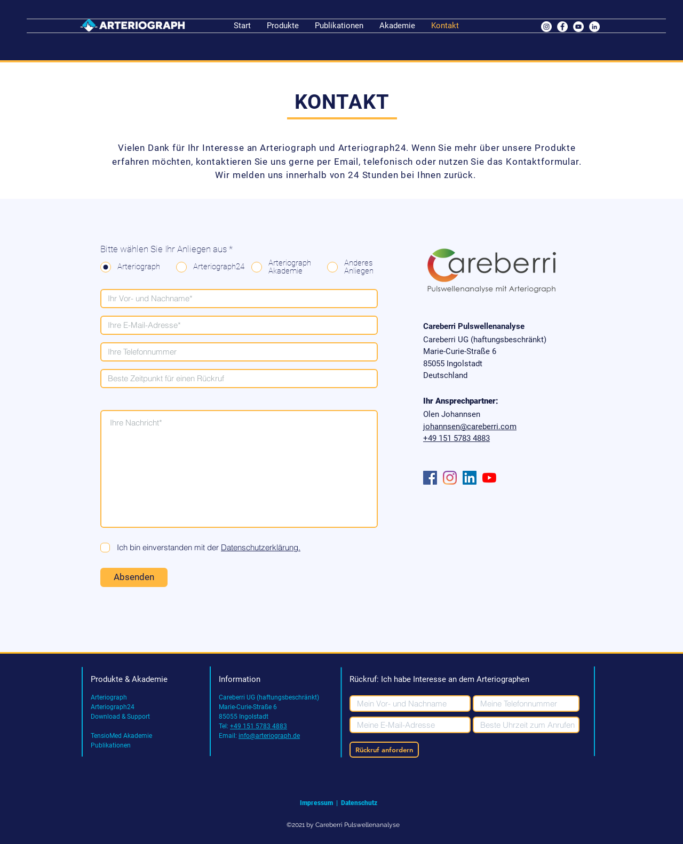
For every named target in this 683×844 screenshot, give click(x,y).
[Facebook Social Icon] (430, 478)
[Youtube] (489, 478)
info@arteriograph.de (269, 735)
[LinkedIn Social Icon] (469, 478)
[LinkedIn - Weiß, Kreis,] (594, 26)
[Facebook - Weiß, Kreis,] (562, 26)
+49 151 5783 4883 (258, 726)
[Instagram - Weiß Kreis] (546, 26)
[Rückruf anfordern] (384, 750)
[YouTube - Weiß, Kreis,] (578, 26)
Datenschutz (360, 803)
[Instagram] (450, 478)
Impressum (316, 803)
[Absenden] (134, 577)
